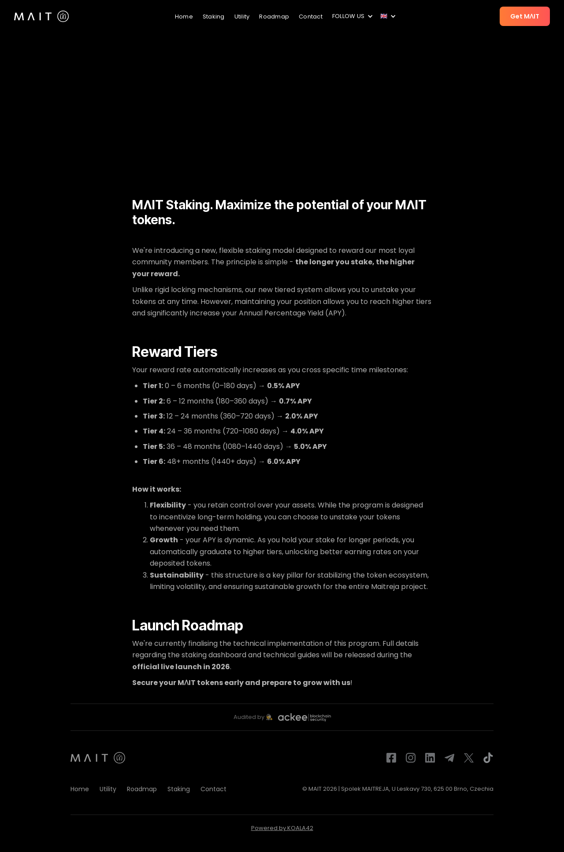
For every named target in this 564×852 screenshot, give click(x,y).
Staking (214, 16)
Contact (311, 16)
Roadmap (274, 16)
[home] (41, 16)
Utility (242, 16)
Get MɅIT (524, 16)
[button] (351, 16)
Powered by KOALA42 (282, 828)
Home (184, 16)
